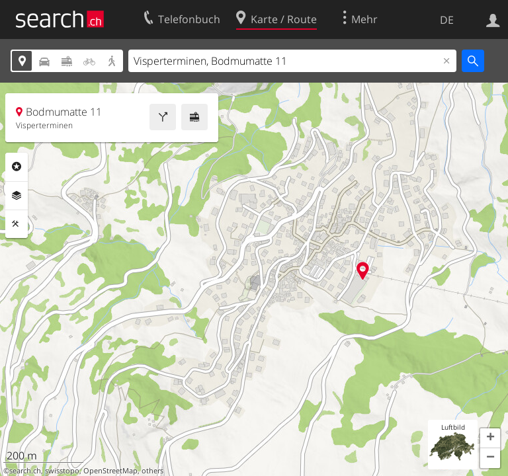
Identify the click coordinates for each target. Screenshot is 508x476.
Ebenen (16, 196)
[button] (490, 438)
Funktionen (16, 224)
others (152, 470)
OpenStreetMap (110, 470)
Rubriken (16, 166)
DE (447, 20)
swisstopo (62, 470)
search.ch (25, 470)
